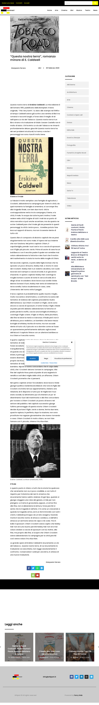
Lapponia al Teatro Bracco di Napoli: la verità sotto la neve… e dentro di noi (79, 257)
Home (49, 10)
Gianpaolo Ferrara (18, 68)
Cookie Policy (45, 363)
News (95, 10)
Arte (56, 10)
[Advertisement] (35, 87)
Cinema (64, 10)
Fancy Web (78, 695)
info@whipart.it (49, 677)
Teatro (87, 10)
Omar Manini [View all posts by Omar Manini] (15, 657)
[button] (72, 342)
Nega (46, 358)
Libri (71, 10)
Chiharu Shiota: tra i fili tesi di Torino (80, 246)
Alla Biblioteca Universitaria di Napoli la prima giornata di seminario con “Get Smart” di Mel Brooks (79, 273)
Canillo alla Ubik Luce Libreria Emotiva (79, 240)
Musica (79, 10)
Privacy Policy (53, 363)
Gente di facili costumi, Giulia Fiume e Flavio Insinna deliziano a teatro (79, 230)
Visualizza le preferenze (63, 358)
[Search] (78, 3)
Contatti (19, 3)
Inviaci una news (8, 3)
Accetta (33, 358)
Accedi (26, 3)
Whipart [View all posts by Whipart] (45, 657)
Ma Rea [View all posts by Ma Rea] (75, 657)
